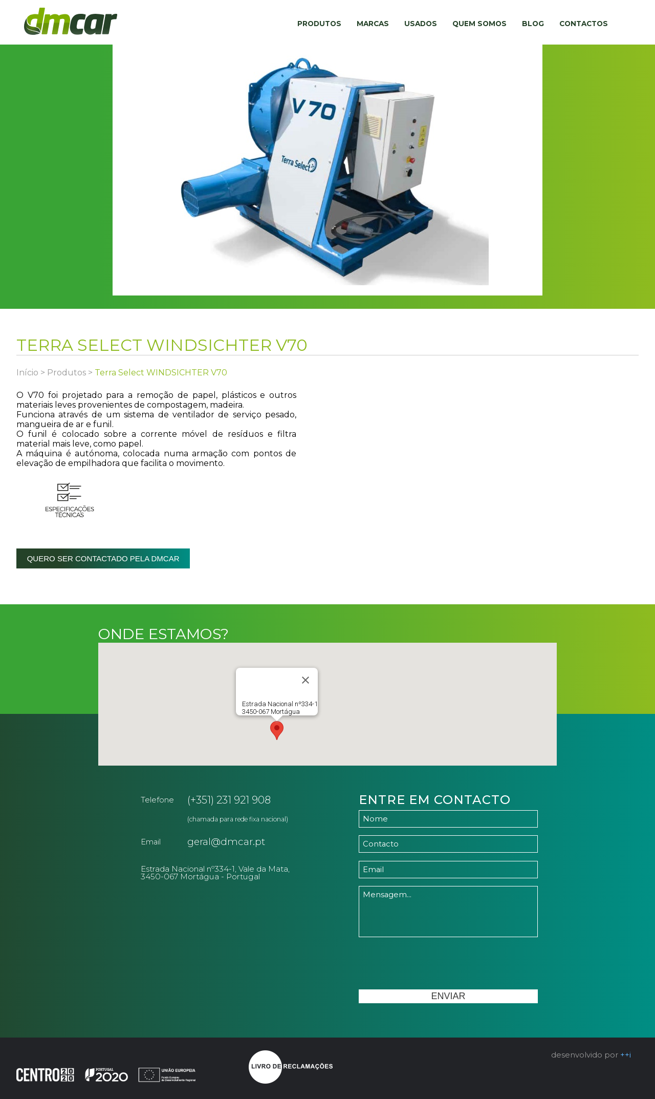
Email (151, 842)
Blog (533, 23)
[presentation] (436, 964)
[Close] (305, 680)
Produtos (319, 23)
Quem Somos (479, 23)
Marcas (373, 23)
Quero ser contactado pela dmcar (103, 558)
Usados (420, 23)
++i (625, 1055)
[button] (276, 730)
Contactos (583, 23)
